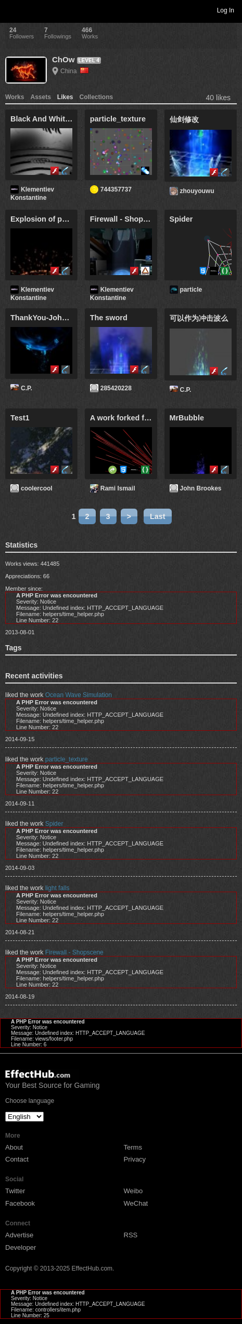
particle (191, 289)
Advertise (19, 1235)
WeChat (136, 1203)
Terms (133, 1147)
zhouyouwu (197, 191)
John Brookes (201, 488)
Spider (54, 823)
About (14, 1147)
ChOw (63, 59)
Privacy (135, 1159)
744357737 (116, 189)
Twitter (15, 1191)
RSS (131, 1235)
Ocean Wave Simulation (78, 695)
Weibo (133, 1191)
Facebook (20, 1203)
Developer (20, 1247)
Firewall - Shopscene (74, 952)
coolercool (37, 488)
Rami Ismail (117, 488)
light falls (57, 888)
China (74, 71)
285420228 (116, 388)
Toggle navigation (12, 10)
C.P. (26, 388)
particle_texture (66, 759)
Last (157, 516)
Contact (17, 1159)
